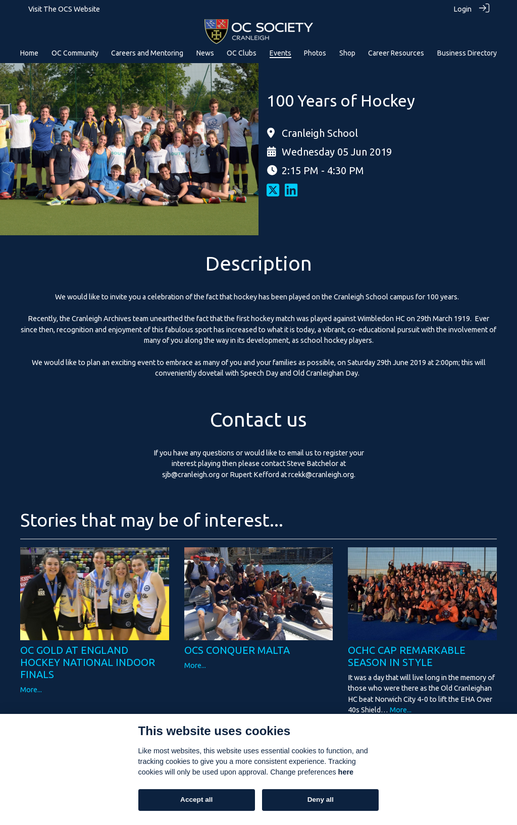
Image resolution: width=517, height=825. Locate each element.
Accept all (196, 799)
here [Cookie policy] (345, 772)
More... (31, 689)
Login (462, 9)
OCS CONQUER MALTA (237, 649)
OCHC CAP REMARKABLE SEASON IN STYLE (407, 655)
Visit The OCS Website (64, 9)
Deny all (320, 799)
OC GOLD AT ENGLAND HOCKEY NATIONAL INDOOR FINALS (87, 662)
